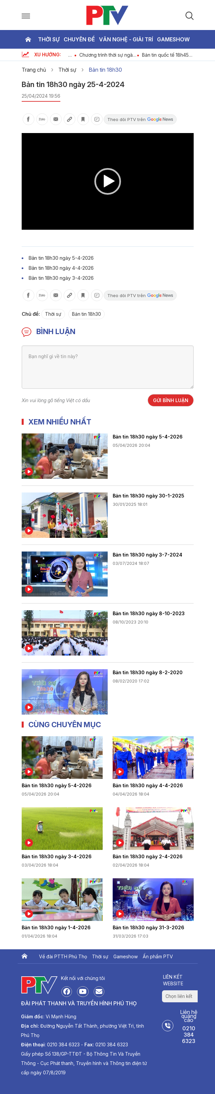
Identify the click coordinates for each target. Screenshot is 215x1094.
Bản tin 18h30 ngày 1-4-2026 (56, 927)
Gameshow (173, 39)
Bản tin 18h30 (105, 69)
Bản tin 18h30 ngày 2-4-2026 (148, 856)
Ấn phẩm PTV (158, 956)
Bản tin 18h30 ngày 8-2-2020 (148, 672)
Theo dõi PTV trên (140, 119)
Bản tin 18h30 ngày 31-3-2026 (148, 927)
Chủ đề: (31, 314)
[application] (108, 181)
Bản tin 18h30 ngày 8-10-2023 (149, 613)
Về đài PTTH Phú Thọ (63, 956)
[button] (107, 181)
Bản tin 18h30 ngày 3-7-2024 (147, 555)
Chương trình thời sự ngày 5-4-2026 (118, 55)
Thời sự (49, 39)
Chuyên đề (79, 39)
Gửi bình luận (170, 400)
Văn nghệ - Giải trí (126, 39)
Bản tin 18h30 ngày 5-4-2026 (61, 258)
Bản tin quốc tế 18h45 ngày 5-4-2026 (175, 55)
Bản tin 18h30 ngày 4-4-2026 (61, 268)
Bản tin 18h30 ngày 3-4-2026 (61, 278)
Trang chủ (28, 39)
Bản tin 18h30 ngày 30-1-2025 (148, 495)
